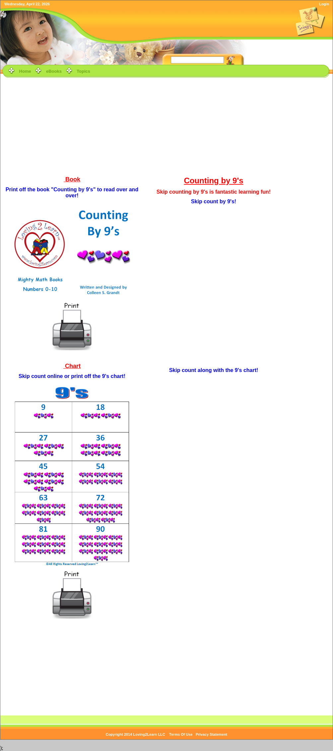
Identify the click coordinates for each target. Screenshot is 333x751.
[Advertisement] (166, 125)
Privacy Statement (211, 734)
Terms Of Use (181, 734)
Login (324, 4)
